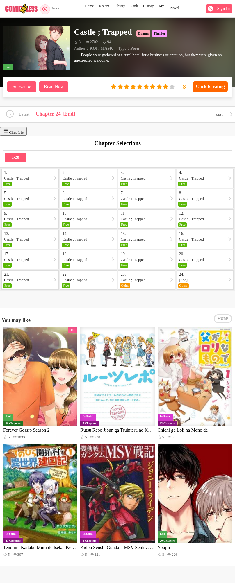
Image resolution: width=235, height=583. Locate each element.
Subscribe (22, 86)
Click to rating (210, 86)
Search (52, 9)
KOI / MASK (101, 48)
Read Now (54, 86)
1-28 (15, 158)
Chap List (13, 132)
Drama (143, 33)
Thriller (159, 33)
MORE (223, 322)
